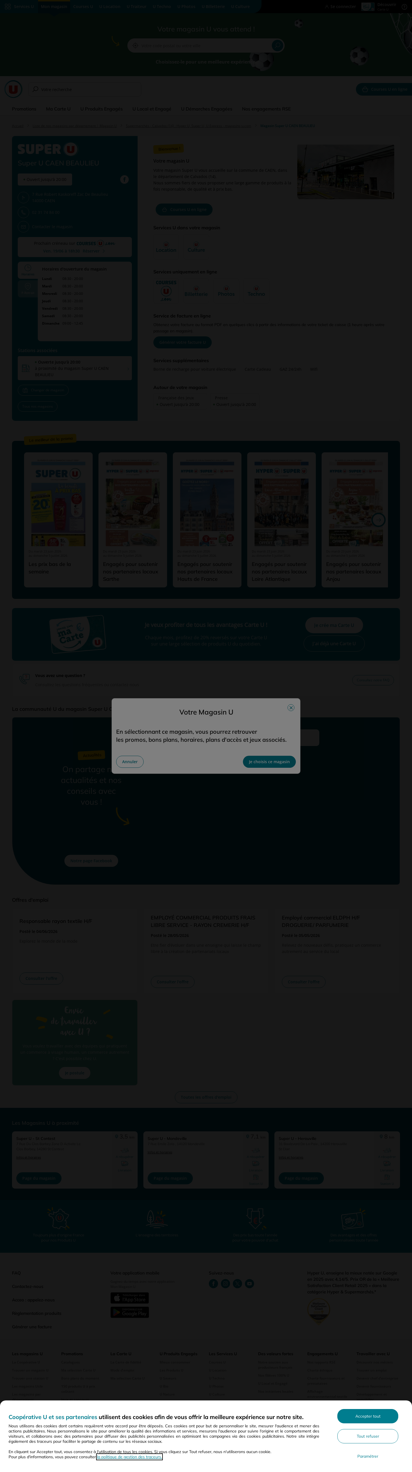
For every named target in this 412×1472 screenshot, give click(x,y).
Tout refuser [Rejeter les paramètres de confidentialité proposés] (368, 1436)
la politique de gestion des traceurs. (129, 1456)
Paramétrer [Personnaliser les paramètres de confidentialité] (367, 1456)
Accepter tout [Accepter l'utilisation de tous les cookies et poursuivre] (368, 1416)
